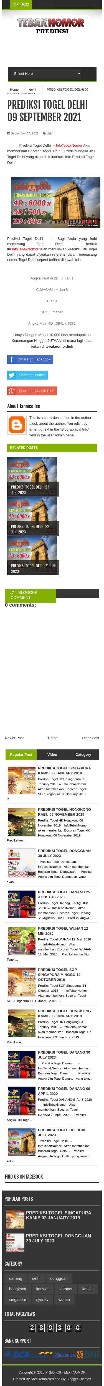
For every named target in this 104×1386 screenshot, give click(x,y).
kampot (66, 1289)
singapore (17, 1299)
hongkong (17, 1289)
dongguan (58, 1278)
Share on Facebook (28, 359)
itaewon (43, 1289)
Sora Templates (42, 1379)
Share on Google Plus (30, 390)
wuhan (64, 1299)
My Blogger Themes (76, 1379)
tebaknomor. (56, 346)
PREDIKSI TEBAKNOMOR (65, 1372)
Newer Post (14, 738)
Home (53, 738)
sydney (42, 1299)
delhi (50, 133)
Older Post (90, 738)
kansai (87, 1289)
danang (15, 1278)
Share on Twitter (26, 375)
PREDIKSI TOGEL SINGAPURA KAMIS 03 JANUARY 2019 (58, 1215)
